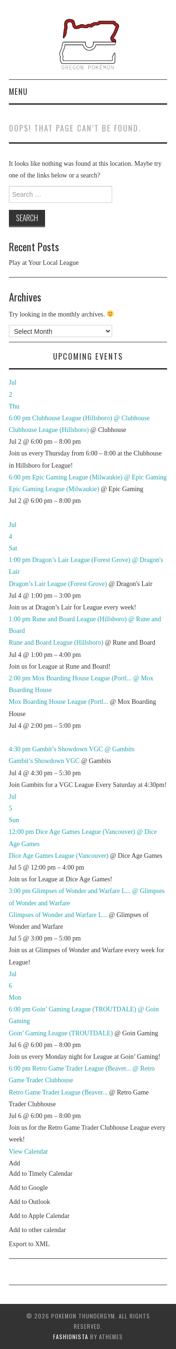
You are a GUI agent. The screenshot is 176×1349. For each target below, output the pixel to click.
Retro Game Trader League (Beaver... (58, 1092)
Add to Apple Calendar (39, 1215)
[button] (14, 1163)
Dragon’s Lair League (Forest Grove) (58, 583)
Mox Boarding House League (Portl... (58, 701)
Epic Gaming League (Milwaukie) (54, 489)
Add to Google (28, 1187)
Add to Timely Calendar (41, 1173)
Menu (18, 91)
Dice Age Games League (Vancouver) (58, 855)
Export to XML (29, 1244)
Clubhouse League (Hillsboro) (49, 429)
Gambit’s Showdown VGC (44, 760)
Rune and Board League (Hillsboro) (56, 642)
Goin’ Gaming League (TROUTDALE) (61, 1033)
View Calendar (28, 1151)
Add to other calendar (37, 1229)
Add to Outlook (29, 1201)
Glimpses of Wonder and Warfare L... (58, 914)
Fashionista (70, 1336)
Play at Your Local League (44, 262)
